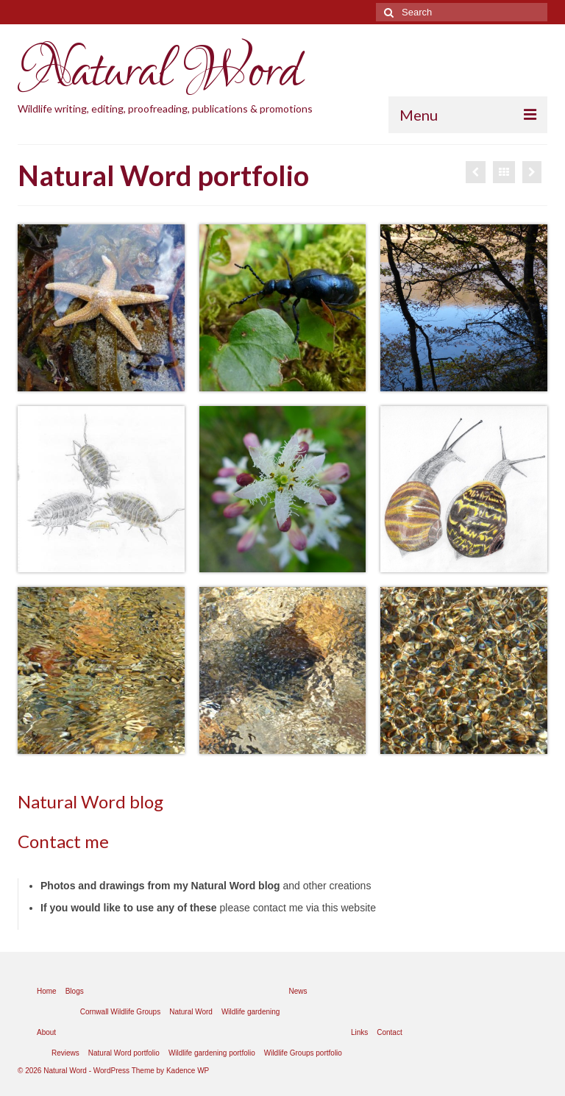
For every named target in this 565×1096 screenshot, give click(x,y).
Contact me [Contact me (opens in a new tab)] (63, 841)
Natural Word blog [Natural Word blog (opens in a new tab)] (90, 801)
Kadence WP (187, 1071)
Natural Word (160, 72)
